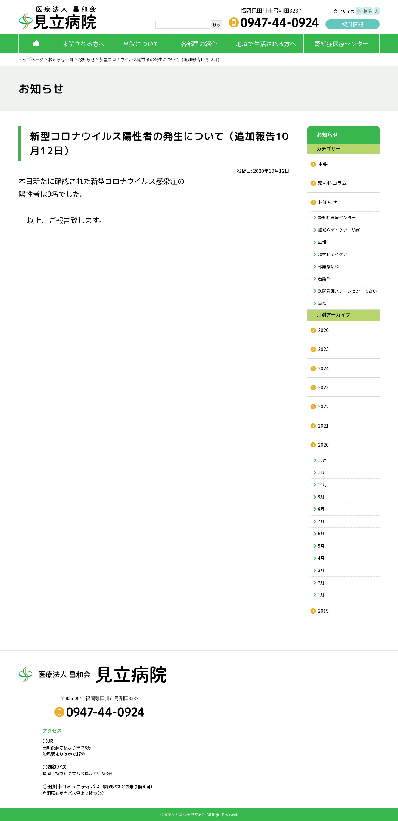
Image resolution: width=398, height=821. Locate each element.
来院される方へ (83, 43)
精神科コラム (332, 182)
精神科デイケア (332, 254)
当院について (141, 43)
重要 (323, 163)
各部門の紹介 (199, 43)
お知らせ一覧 (60, 59)
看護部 (324, 279)
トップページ (31, 59)
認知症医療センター (342, 43)
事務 (322, 303)
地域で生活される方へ (266, 43)
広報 (322, 242)
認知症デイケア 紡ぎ (339, 230)
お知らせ (86, 59)
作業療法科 (328, 267)
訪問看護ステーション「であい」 (349, 291)
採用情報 (352, 24)
